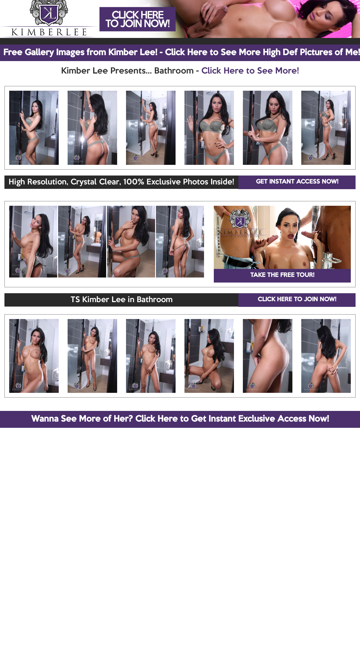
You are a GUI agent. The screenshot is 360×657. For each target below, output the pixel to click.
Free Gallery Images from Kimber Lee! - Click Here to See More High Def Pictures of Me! (181, 53)
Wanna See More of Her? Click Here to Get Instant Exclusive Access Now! (180, 419)
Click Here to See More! (250, 71)
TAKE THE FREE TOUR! (282, 275)
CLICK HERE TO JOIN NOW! (297, 299)
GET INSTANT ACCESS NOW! (297, 182)
